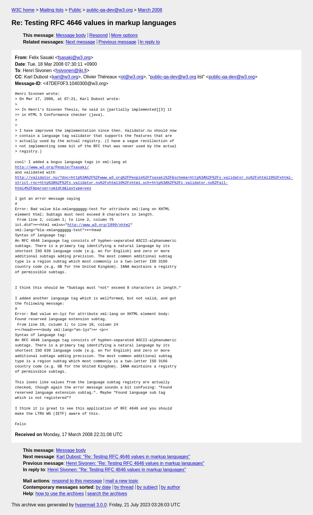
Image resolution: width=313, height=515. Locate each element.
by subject (147, 487)
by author (170, 487)
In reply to (150, 41)
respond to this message (77, 480)
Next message (80, 41)
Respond (98, 35)
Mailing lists (52, 9)
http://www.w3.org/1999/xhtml (99, 225)
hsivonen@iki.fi (71, 70)
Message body (71, 35)
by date (103, 487)
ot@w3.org (132, 76)
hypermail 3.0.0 (90, 504)
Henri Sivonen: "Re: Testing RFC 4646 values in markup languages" (135, 463)
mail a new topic (122, 480)
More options (124, 35)
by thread (124, 487)
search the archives (107, 493)
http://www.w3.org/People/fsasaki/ (52, 167)
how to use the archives (60, 493)
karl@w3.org (65, 76)
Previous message (118, 41)
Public (75, 9)
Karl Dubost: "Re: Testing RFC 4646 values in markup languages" (123, 456)
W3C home (22, 9)
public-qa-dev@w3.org (110, 9)
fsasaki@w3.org (74, 57)
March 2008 (150, 9)
